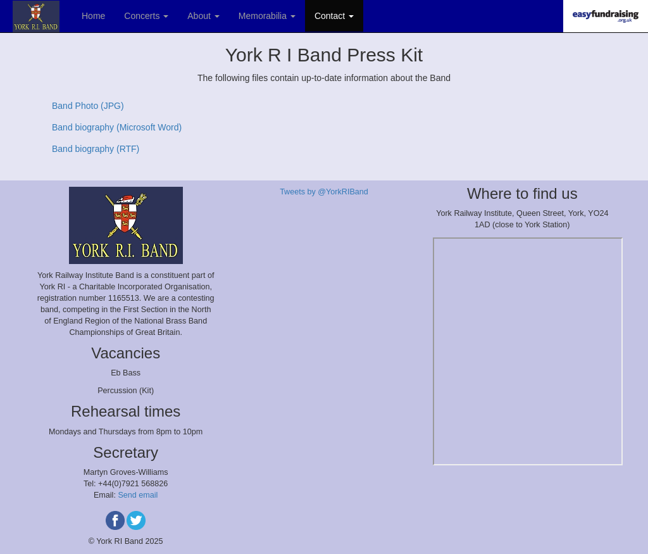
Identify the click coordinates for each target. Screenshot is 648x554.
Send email (138, 495)
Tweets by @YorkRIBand (324, 191)
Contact (334, 16)
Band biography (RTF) (95, 149)
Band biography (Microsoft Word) (117, 127)
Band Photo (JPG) (88, 106)
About (203, 16)
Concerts (146, 16)
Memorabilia (267, 16)
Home (93, 16)
